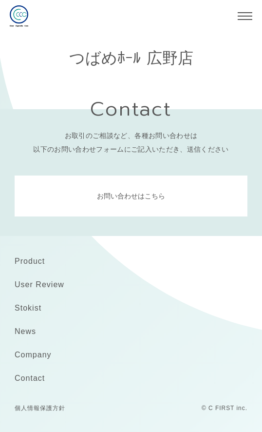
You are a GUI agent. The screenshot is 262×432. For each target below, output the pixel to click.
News (25, 331)
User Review (39, 284)
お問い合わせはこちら (131, 196)
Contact (30, 378)
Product (30, 261)
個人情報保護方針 (40, 408)
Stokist (28, 308)
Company (33, 355)
